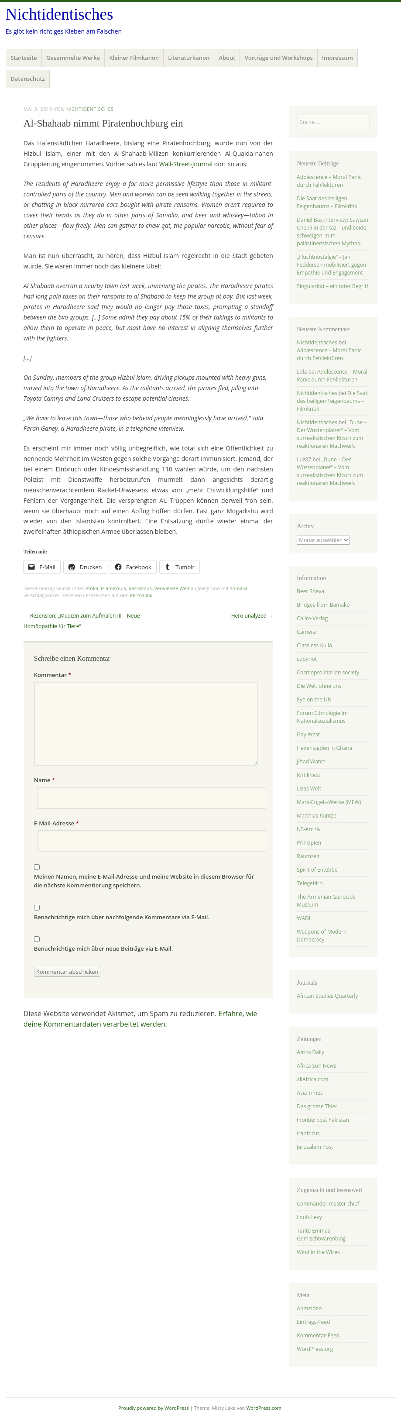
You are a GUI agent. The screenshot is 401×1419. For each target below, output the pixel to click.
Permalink (141, 595)
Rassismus (140, 588)
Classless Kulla (314, 645)
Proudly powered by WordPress (153, 1408)
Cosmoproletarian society (328, 672)
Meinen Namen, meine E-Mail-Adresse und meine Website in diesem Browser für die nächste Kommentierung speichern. (144, 881)
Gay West (308, 734)
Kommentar (53, 675)
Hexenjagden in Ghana (324, 748)
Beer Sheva (310, 591)
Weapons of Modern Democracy (321, 935)
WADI (303, 918)
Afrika (91, 588)
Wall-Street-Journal (185, 164)
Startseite (23, 58)
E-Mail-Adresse (56, 823)
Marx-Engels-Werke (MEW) (329, 802)
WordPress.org (315, 1349)
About (227, 58)
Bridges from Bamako (323, 604)
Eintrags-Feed (313, 1322)
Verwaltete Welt (172, 588)
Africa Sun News (316, 1065)
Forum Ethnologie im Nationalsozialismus (322, 717)
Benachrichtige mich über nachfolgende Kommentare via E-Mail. (121, 917)
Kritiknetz (308, 775)
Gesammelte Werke (73, 58)
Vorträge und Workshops (279, 58)
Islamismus (113, 588)
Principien (309, 842)
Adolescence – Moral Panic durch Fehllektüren (329, 181)
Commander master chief (328, 1203)
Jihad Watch (311, 761)
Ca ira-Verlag (312, 618)
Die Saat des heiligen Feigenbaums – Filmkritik (327, 202)
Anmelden (309, 1308)
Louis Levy (309, 1217)
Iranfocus (308, 1133)
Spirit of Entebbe (317, 869)
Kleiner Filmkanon (134, 58)
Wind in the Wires (318, 1252)
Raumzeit (308, 856)
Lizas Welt (309, 788)
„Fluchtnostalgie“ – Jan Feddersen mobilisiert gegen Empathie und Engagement (331, 264)
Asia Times (309, 1092)
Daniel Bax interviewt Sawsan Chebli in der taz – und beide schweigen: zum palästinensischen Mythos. (332, 231)
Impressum (337, 58)
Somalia (239, 588)
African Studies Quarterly (327, 996)
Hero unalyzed (252, 615)
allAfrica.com (312, 1079)
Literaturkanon (188, 58)
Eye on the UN (314, 699)
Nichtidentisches (59, 14)
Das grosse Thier (317, 1106)
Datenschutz (27, 78)
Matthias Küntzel (317, 815)
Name (44, 780)
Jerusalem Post (315, 1147)
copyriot (307, 659)
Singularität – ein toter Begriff (332, 286)
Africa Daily (310, 1052)
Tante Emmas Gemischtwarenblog (321, 1234)
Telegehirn (309, 883)
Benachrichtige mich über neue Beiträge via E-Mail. (103, 948)
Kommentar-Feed (318, 1335)
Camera (306, 632)
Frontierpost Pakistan (323, 1120)
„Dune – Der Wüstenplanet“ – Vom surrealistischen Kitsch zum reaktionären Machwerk (332, 434)
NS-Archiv (308, 829)
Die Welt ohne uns (319, 686)
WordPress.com (263, 1408)
